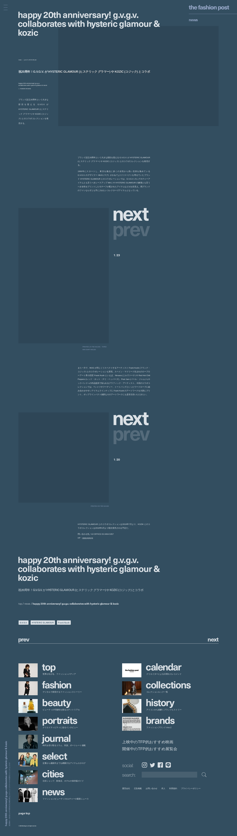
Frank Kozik (64, 622)
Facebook (160, 765)
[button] (132, 212)
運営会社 (126, 788)
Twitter (152, 765)
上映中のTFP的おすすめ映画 (147, 742)
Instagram (144, 765)
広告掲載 (138, 788)
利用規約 (173, 788)
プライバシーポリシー (191, 788)
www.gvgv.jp (87, 538)
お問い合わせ (151, 788)
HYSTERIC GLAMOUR (43, 622)
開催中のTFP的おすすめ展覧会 (149, 749)
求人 (163, 788)
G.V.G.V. (23, 622)
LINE (168, 765)
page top (24, 813)
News (193, 20)
